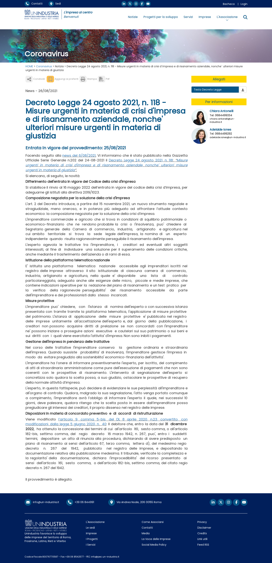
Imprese (205, 17)
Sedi (55, 3)
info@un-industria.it (42, 502)
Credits (202, 533)
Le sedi (90, 528)
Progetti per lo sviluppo (160, 17)
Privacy (202, 522)
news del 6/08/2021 (78, 155)
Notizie (133, 17)
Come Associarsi (153, 522)
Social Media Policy (154, 545)
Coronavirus (44, 66)
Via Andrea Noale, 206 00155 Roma (135, 502)
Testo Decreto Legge (208, 89)
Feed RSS (203, 545)
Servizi (188, 17)
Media (146, 533)
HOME (29, 66)
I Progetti (92, 539)
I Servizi (90, 545)
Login (244, 4)
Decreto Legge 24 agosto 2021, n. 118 (141, 160)
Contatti (33, 3)
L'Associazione (95, 522)
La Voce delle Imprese (156, 539)
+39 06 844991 (80, 502)
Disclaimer (204, 528)
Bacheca (229, 4)
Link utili (202, 539)
